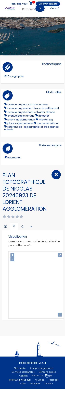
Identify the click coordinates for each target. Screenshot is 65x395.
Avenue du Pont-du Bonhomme (27, 104)
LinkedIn (49, 383)
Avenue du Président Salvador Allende (31, 112)
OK (40, 8)
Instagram (35, 383)
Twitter (22, 383)
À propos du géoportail (42, 368)
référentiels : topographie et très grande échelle (31, 128)
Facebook (53, 379)
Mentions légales (47, 371)
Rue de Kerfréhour (48, 123)
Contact (23, 375)
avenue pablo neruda (20, 115)
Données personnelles (23, 371)
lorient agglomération (21, 119)
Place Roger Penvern (20, 123)
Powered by (42, 375)
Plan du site (20, 368)
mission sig (46, 119)
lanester (43, 115)
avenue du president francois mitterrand (33, 108)
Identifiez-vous (19, 3)
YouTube (39, 379)
